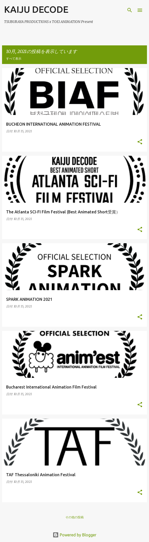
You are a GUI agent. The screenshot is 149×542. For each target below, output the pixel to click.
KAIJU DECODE (36, 9)
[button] (140, 142)
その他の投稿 (74, 517)
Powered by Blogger (74, 535)
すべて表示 (13, 58)
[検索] (130, 10)
